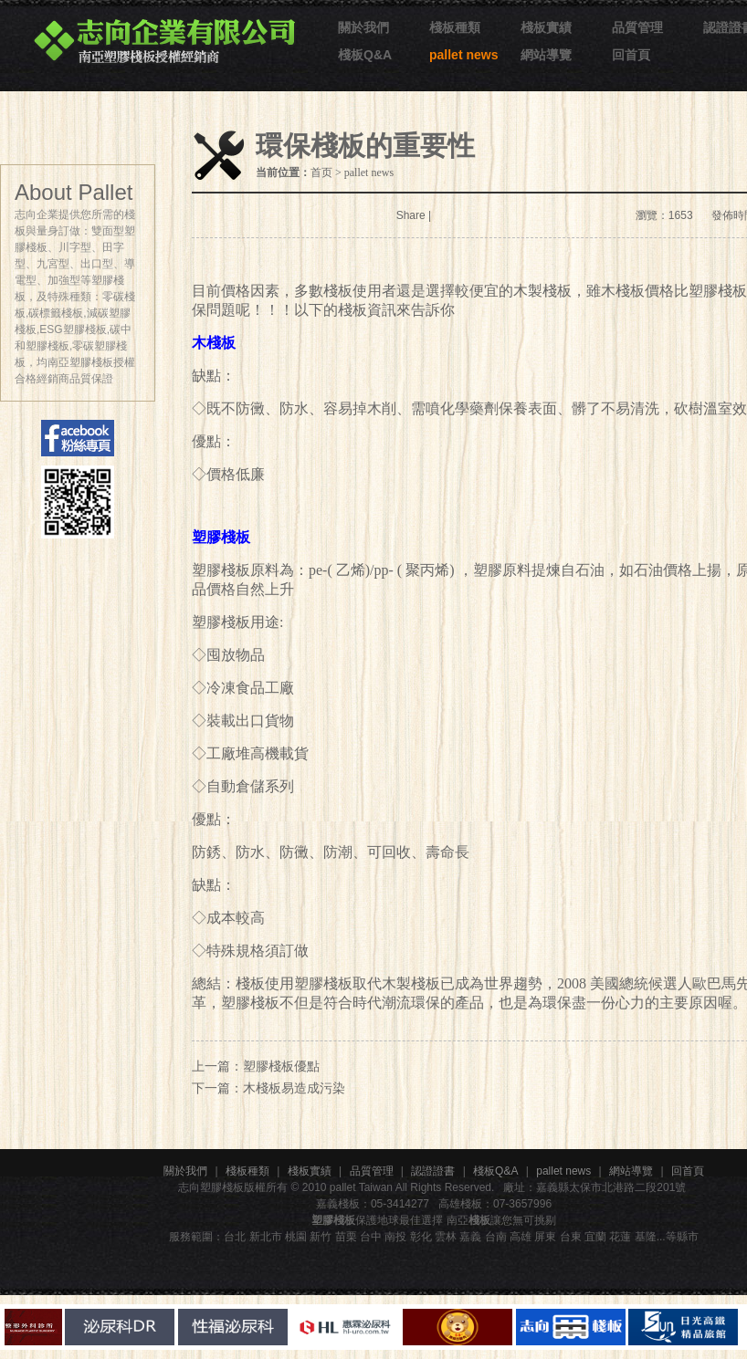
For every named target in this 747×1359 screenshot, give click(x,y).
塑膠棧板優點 (281, 1066)
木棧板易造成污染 (294, 1088)
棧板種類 (454, 27)
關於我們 (363, 27)
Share (411, 215)
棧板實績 (546, 27)
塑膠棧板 (221, 622)
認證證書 (433, 1171)
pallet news (463, 54)
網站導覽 (546, 54)
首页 (321, 172)
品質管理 (637, 27)
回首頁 (631, 54)
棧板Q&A (365, 54)
